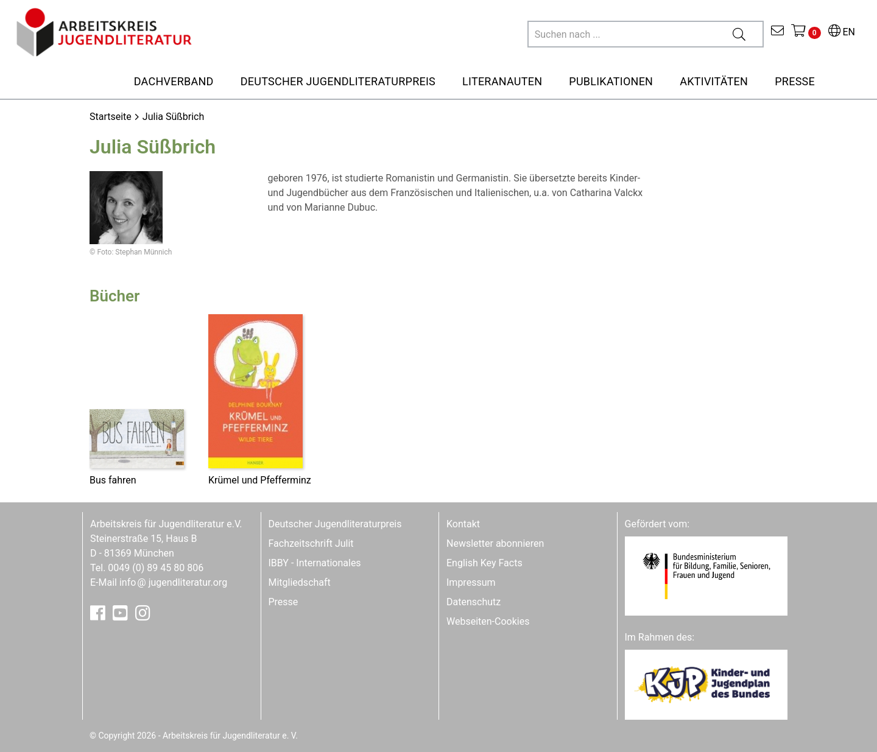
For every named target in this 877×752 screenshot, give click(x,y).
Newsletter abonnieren (495, 543)
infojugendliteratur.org (173, 582)
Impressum (471, 582)
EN (841, 32)
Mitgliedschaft (300, 582)
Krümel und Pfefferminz (259, 480)
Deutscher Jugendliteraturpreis (335, 524)
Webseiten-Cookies (487, 621)
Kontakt (463, 524)
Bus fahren (113, 480)
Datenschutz (473, 602)
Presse (283, 602)
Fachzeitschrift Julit (311, 543)
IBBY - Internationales (315, 563)
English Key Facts (484, 563)
